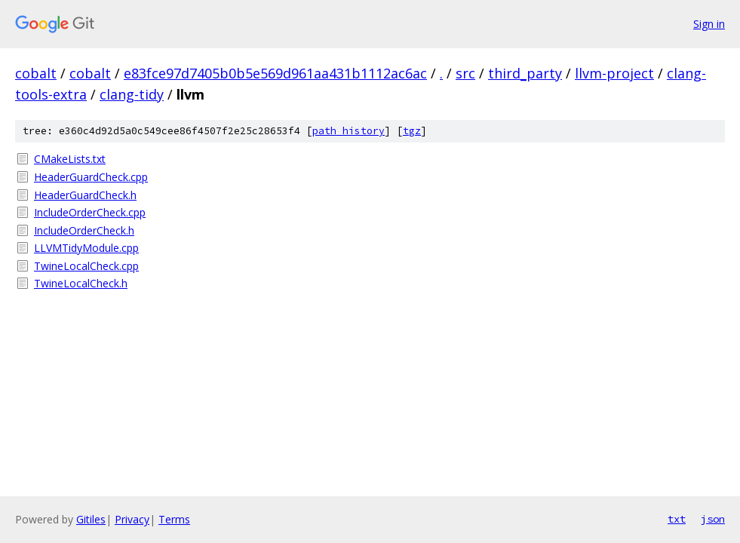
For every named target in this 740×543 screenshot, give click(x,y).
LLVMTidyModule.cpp (86, 248)
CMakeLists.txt (70, 159)
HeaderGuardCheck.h (85, 195)
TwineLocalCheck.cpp (86, 266)
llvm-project (614, 73)
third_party (525, 73)
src (465, 73)
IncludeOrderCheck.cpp (90, 212)
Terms (174, 519)
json (713, 519)
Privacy (132, 519)
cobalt (36, 73)
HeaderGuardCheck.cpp (91, 177)
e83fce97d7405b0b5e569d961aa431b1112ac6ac (275, 73)
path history (348, 130)
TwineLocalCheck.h (80, 283)
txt (677, 519)
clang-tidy (132, 94)
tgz (412, 130)
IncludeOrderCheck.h (84, 230)
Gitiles (91, 519)
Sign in (709, 24)
